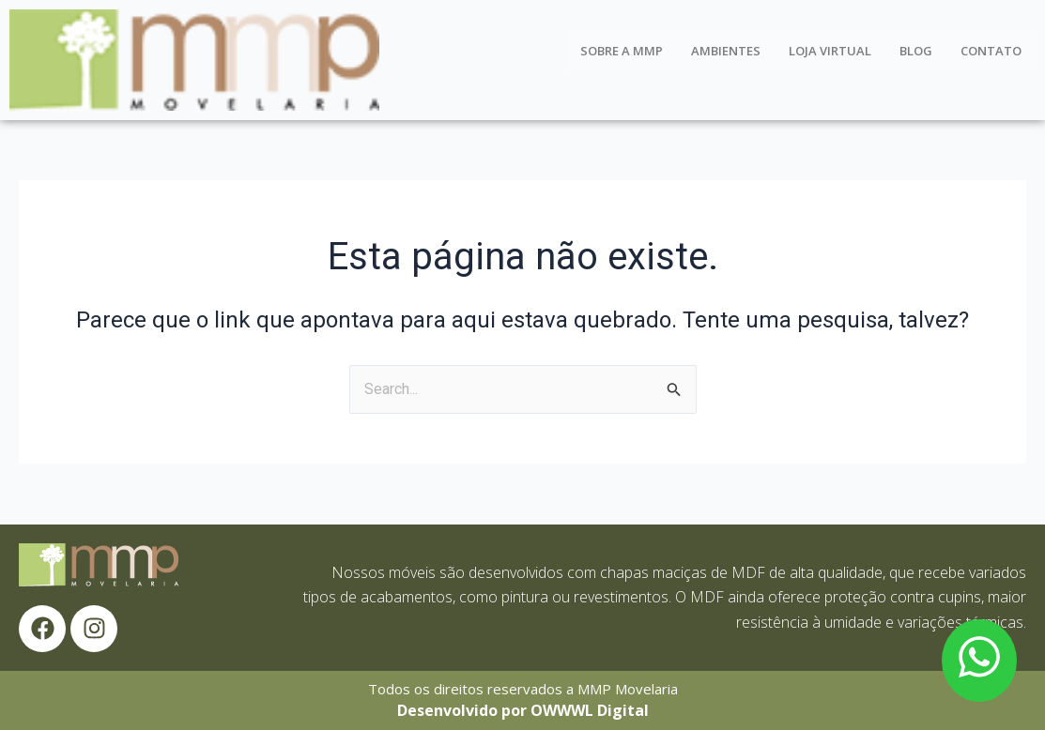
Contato (991, 50)
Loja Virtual (830, 50)
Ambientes (726, 50)
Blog (915, 50)
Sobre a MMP (621, 50)
